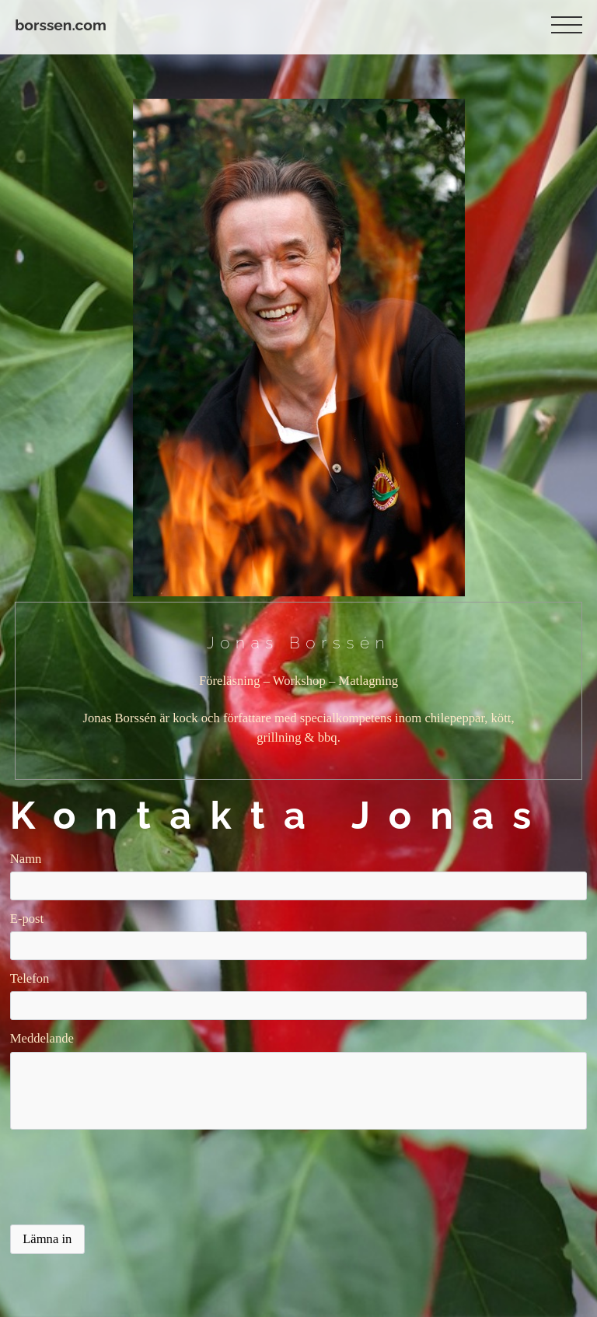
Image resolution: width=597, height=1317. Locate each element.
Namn (26, 858)
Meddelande (42, 1038)
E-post (27, 918)
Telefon (30, 978)
